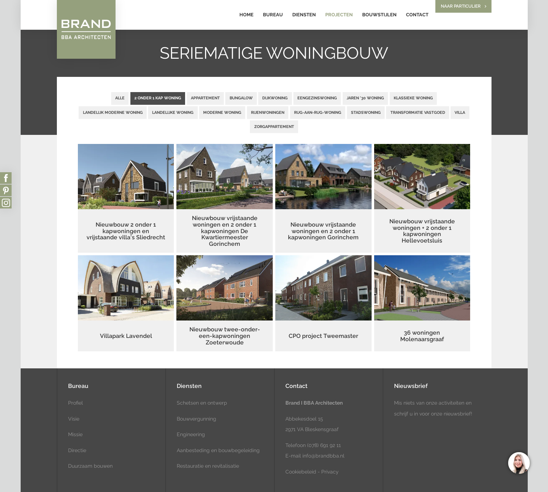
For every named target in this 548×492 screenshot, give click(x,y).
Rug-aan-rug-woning (317, 112)
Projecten (339, 14)
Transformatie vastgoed (417, 112)
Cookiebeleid (300, 472)
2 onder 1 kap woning (157, 97)
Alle (120, 97)
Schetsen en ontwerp (202, 403)
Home (246, 14)
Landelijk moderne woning (113, 112)
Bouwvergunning (196, 419)
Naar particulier (461, 6)
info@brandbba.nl (323, 456)
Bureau (273, 14)
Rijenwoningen (267, 112)
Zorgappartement (274, 126)
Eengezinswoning (317, 97)
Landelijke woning (172, 112)
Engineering (191, 434)
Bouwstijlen (379, 14)
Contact (417, 14)
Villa (460, 112)
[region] (519, 462)
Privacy (330, 472)
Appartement (205, 97)
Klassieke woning (413, 97)
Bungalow (241, 97)
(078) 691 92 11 (323, 445)
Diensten (304, 14)
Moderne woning (222, 112)
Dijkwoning (275, 97)
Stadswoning (366, 112)
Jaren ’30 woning (365, 97)
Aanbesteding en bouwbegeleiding (218, 450)
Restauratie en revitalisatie (208, 466)
